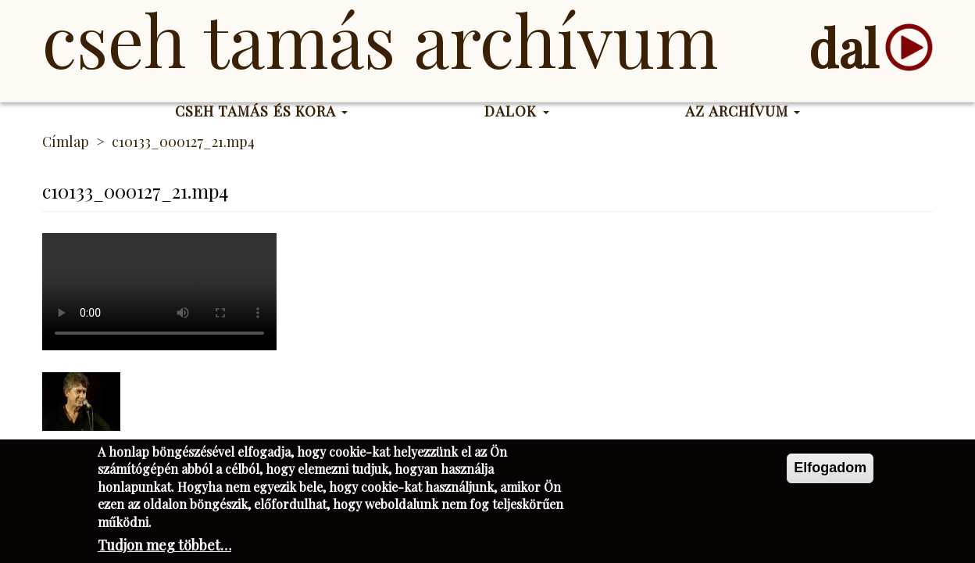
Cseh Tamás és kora (261, 111)
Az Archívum (742, 111)
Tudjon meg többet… (164, 545)
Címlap (65, 141)
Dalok (516, 111)
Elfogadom (830, 467)
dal (843, 47)
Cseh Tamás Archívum (380, 39)
